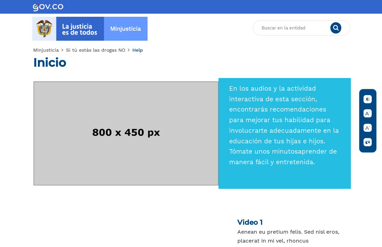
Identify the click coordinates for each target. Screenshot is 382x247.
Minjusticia (46, 50)
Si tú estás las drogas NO (95, 50)
